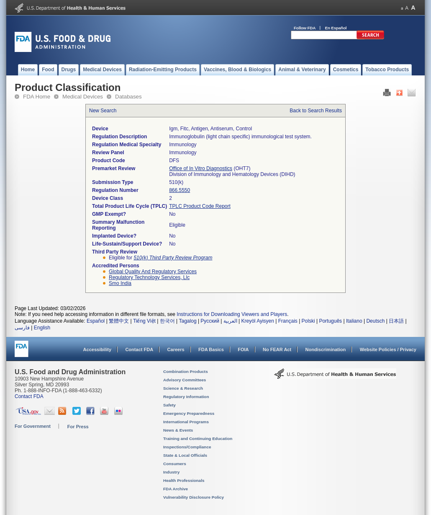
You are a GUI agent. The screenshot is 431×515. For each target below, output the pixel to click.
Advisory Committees (184, 380)
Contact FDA (139, 349)
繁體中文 (119, 321)
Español (96, 321)
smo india (120, 283)
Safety (169, 405)
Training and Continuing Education (197, 438)
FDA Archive (175, 489)
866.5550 (179, 190)
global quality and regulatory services (153, 271)
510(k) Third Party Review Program (172, 258)
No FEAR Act (277, 349)
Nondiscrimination (325, 349)
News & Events (178, 430)
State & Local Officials (185, 455)
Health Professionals (183, 480)
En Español (336, 28)
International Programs (186, 421)
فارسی (22, 328)
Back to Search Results (316, 111)
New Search (102, 111)
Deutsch (375, 321)
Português (330, 321)
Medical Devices (82, 96)
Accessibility (97, 349)
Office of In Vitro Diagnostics (200, 168)
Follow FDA (305, 28)
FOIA (243, 349)
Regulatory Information (186, 396)
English (42, 328)
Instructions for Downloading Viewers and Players (232, 314)
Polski (308, 321)
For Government (33, 426)
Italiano (354, 321)
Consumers (174, 463)
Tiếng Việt (144, 321)
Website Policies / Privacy (388, 349)
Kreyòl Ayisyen (257, 321)
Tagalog (188, 321)
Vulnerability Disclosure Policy (193, 497)
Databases (128, 96)
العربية (230, 321)
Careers (176, 349)
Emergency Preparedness (188, 413)
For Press (78, 426)
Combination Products (185, 371)
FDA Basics (211, 349)
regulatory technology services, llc (149, 277)
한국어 (167, 321)
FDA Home (36, 96)
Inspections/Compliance (187, 447)
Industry (171, 472)
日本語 (396, 321)
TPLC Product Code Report (200, 206)
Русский (209, 321)
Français (288, 321)
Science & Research (183, 388)
